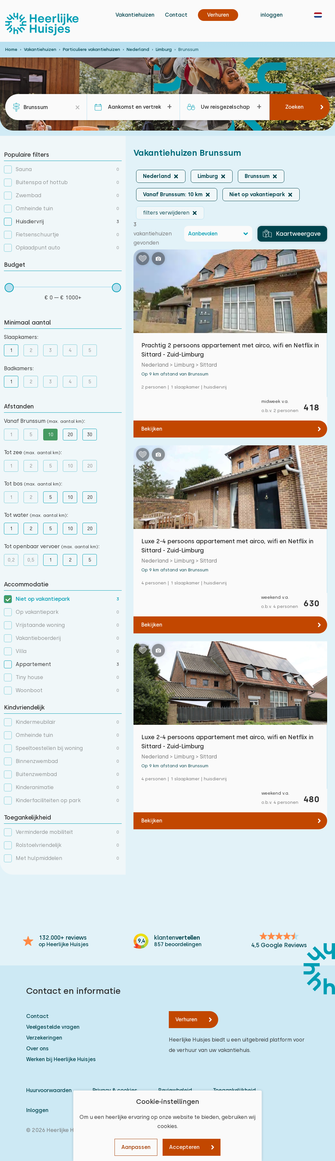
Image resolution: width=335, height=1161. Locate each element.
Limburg (164, 49)
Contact (176, 15)
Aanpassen (135, 1147)
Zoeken (294, 107)
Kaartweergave (292, 233)
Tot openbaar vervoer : (51, 546)
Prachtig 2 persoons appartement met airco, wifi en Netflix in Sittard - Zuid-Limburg (230, 350)
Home (11, 49)
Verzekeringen (44, 1038)
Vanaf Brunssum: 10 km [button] (173, 194)
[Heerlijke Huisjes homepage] (42, 24)
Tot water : (36, 515)
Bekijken (151, 429)
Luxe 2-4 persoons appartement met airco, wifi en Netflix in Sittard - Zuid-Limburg (227, 546)
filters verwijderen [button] (166, 213)
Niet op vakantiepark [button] (257, 194)
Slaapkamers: (21, 337)
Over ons (37, 1048)
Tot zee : (33, 452)
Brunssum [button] (257, 176)
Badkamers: (19, 368)
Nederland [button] (157, 176)
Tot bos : (33, 484)
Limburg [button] (208, 176)
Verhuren (186, 1019)
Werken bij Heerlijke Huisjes (61, 1059)
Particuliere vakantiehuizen (91, 49)
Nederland (138, 49)
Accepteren (184, 1147)
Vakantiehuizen (134, 15)
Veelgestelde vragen (52, 1027)
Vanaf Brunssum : (44, 421)
